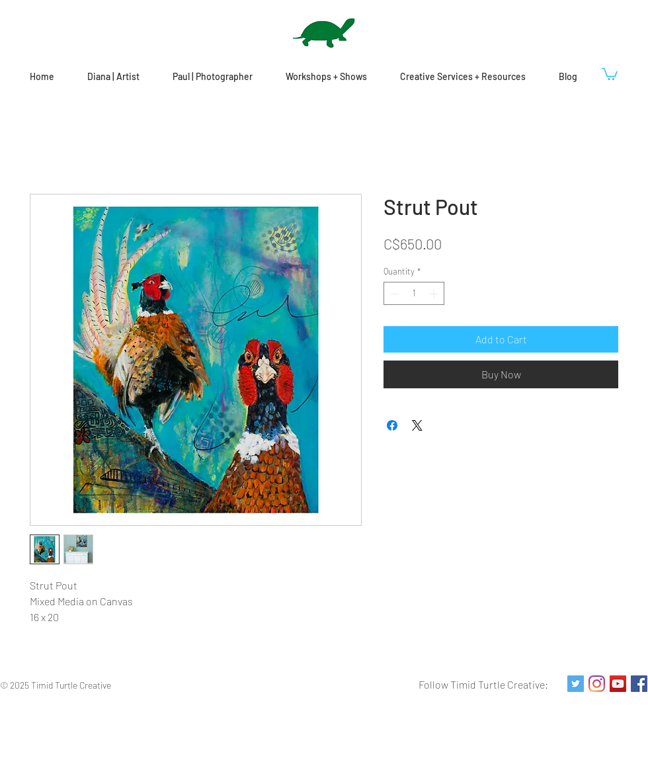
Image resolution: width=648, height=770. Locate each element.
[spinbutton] (414, 293)
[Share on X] (417, 425)
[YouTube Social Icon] (618, 683)
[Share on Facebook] (392, 425)
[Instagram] (596, 683)
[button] (610, 73)
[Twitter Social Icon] (575, 683)
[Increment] (435, 293)
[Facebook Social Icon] (639, 683)
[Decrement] (393, 293)
